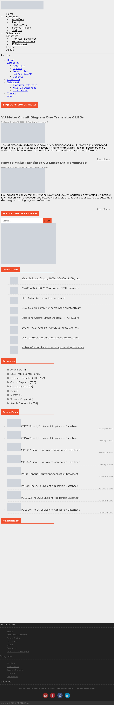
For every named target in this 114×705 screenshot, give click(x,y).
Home (10, 60)
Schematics (13, 79)
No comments (42, 167)
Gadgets (18, 76)
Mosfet (14, 395)
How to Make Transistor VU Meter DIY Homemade (44, 163)
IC (11, 390)
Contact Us (12, 648)
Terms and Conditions (17, 635)
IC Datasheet (19, 44)
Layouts (17, 68)
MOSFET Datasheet (24, 87)
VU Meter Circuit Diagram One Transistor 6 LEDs (42, 117)
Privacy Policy (13, 638)
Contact (11, 93)
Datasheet (13, 82)
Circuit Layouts (19, 386)
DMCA (10, 645)
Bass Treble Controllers (24, 374)
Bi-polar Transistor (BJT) (24, 378)
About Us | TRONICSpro (18, 651)
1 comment (43, 122)
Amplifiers (19, 65)
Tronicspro (32, 122)
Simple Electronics (21, 403)
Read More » (103, 209)
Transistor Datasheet (25, 85)
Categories (13, 63)
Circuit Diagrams (19, 382)
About (10, 49)
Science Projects (22, 74)
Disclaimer (12, 641)
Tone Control (20, 71)
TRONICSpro (23, 703)
